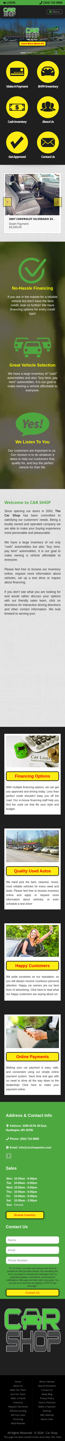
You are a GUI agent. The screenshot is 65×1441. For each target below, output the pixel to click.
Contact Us (32, 1279)
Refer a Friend (18, 1384)
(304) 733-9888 (51, 3)
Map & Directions (47, 1372)
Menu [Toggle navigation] (54, 12)
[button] (32, 43)
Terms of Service (46, 1388)
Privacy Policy (47, 1384)
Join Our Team (18, 1380)
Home (18, 1367)
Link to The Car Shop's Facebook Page (8, 1142)
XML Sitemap (47, 1401)
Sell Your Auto (18, 1401)
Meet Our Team (18, 1376)
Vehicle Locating (18, 1397)
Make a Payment (46, 1392)
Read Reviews (18, 1409)
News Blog (47, 1380)
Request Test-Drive (18, 1392)
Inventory (18, 1388)
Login (9, 3)
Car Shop (52, 1419)
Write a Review (47, 1367)
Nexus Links (47, 1405)
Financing (18, 1405)
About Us (18, 1372)
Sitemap (47, 1397)
